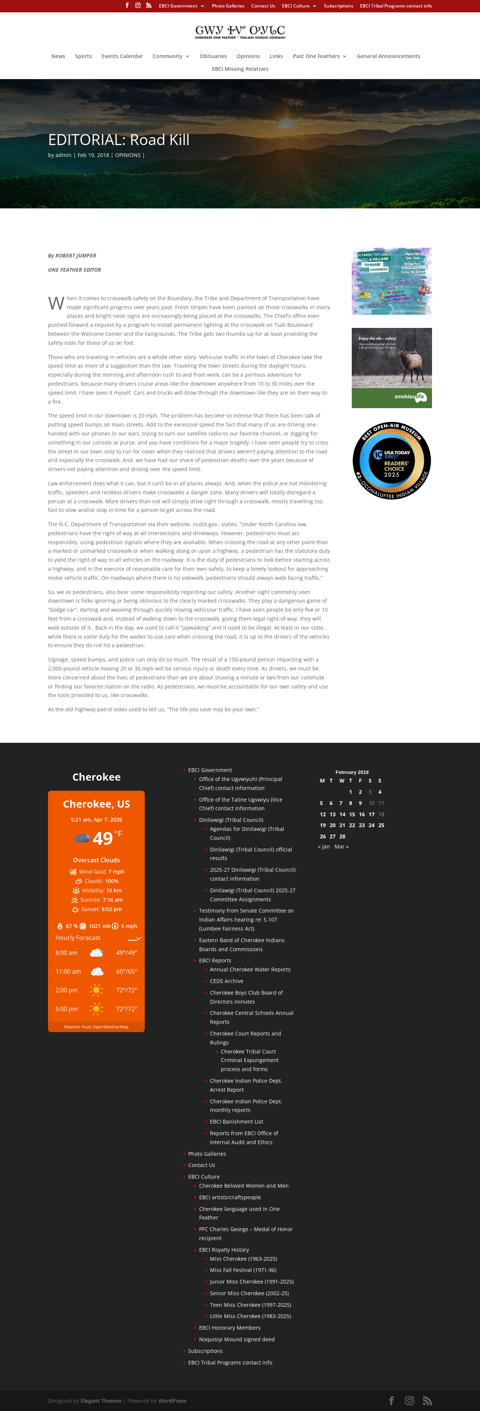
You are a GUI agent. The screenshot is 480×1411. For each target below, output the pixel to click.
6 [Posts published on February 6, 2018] (331, 802)
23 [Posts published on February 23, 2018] (362, 825)
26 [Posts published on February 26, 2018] (323, 836)
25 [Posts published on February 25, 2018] (381, 825)
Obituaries (213, 57)
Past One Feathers (316, 57)
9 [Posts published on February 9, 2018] (360, 802)
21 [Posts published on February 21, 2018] (342, 825)
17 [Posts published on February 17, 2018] (372, 814)
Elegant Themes (101, 1400)
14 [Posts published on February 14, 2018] (342, 814)
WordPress (172, 1400)
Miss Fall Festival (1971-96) (243, 1269)
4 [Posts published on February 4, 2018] (379, 791)
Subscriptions (338, 6)
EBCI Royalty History (224, 1249)
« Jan (324, 846)
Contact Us (263, 6)
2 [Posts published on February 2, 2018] (360, 791)
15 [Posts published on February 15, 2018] (352, 814)
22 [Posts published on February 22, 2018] (352, 825)
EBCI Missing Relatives (240, 69)
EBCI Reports (215, 960)
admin (64, 155)
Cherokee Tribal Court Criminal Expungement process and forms (250, 1060)
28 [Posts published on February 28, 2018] (342, 836)
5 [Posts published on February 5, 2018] (321, 802)
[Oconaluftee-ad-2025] (392, 498)
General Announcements (388, 57)
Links (276, 57)
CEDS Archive (226, 981)
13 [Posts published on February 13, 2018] (333, 814)
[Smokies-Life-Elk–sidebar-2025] (392, 406)
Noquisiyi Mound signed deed (237, 1339)
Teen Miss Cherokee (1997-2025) (250, 1304)
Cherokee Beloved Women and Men (244, 1185)
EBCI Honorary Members (230, 1327)
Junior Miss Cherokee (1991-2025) (252, 1281)
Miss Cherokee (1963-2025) (243, 1258)
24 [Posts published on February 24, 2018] (372, 825)
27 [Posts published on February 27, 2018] (333, 836)
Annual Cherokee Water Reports (250, 969)
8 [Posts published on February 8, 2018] (350, 802)
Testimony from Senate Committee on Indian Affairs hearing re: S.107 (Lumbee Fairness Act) (246, 919)
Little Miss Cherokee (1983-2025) (250, 1316)
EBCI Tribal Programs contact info (396, 6)
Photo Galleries (228, 6)
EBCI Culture (296, 6)
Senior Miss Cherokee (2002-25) (249, 1293)
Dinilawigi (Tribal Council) (231, 819)
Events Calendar (122, 57)
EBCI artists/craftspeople (230, 1197)
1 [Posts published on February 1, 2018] (350, 791)
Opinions (248, 57)
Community (168, 57)
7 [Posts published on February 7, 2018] (340, 802)
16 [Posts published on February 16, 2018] (362, 814)
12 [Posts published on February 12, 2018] (323, 814)
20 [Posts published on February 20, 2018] (333, 825)
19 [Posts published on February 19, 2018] (323, 825)
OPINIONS (128, 155)
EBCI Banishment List (236, 1121)
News (58, 57)
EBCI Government (178, 6)
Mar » (341, 846)
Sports (83, 57)
